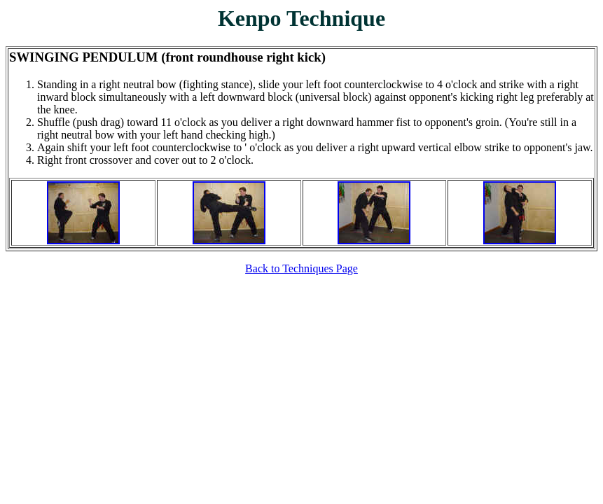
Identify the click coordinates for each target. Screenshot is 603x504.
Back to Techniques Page (301, 268)
